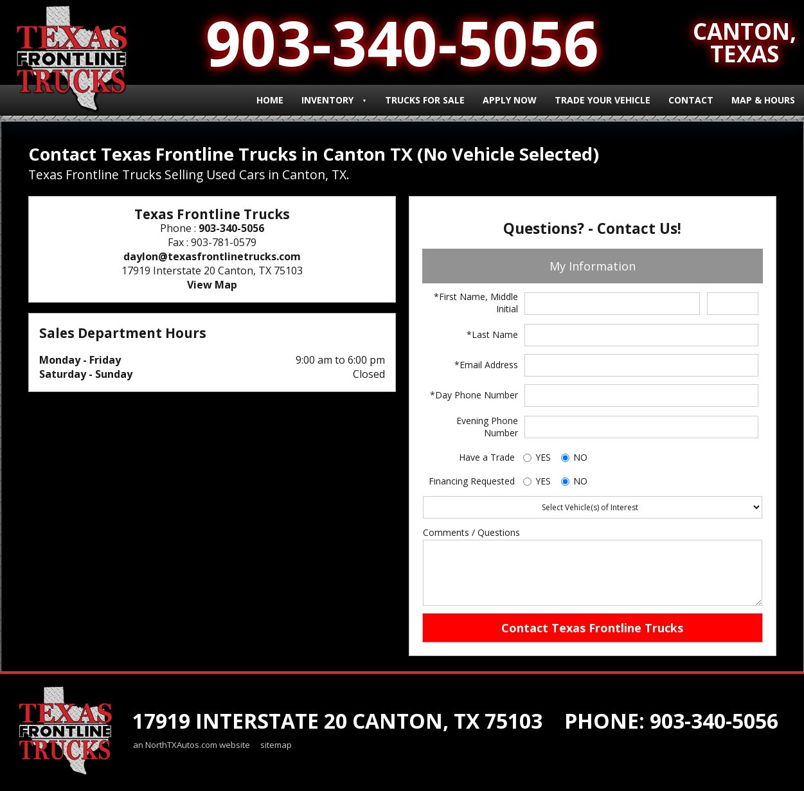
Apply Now (510, 100)
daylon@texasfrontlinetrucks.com (212, 256)
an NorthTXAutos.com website (191, 745)
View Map (212, 285)
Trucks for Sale (425, 100)
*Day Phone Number (474, 395)
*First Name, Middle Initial (476, 302)
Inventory (327, 100)
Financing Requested (472, 481)
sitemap (276, 745)
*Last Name (492, 334)
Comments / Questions (471, 532)
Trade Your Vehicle (602, 100)
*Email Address (486, 365)
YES (543, 457)
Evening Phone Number (487, 426)
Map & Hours (763, 100)
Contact (690, 100)
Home (269, 100)
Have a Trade (487, 457)
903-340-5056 (231, 228)
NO (580, 457)
